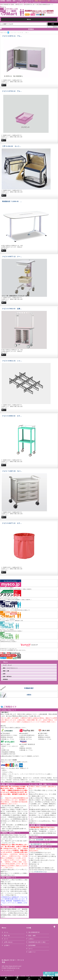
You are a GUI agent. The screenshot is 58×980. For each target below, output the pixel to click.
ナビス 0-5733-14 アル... (12, 91)
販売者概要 (43, 4)
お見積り (7, 945)
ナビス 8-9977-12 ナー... (12, 256)
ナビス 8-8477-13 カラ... (12, 523)
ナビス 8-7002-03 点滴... (12, 308)
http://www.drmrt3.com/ (13, 966)
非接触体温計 (29, 688)
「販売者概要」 (40, 839)
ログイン (3, 6)
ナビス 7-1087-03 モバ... (12, 471)
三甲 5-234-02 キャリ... (11, 146)
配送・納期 (15, 4)
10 (22, 32)
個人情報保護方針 (6, 4)
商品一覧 (7, 935)
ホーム (49, 27)
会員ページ (50, 4)
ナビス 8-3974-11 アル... (12, 36)
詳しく (4, 85)
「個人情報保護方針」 (36, 844)
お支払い (21, 4)
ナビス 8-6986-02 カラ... (12, 416)
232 (26, 32)
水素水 (29, 695)
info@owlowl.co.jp (40, 871)
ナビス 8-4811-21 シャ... (12, 361)
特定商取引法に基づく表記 (32, 4)
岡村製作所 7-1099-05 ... (12, 201)
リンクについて (9, 970)
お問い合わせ (8, 942)
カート (6, 939)
